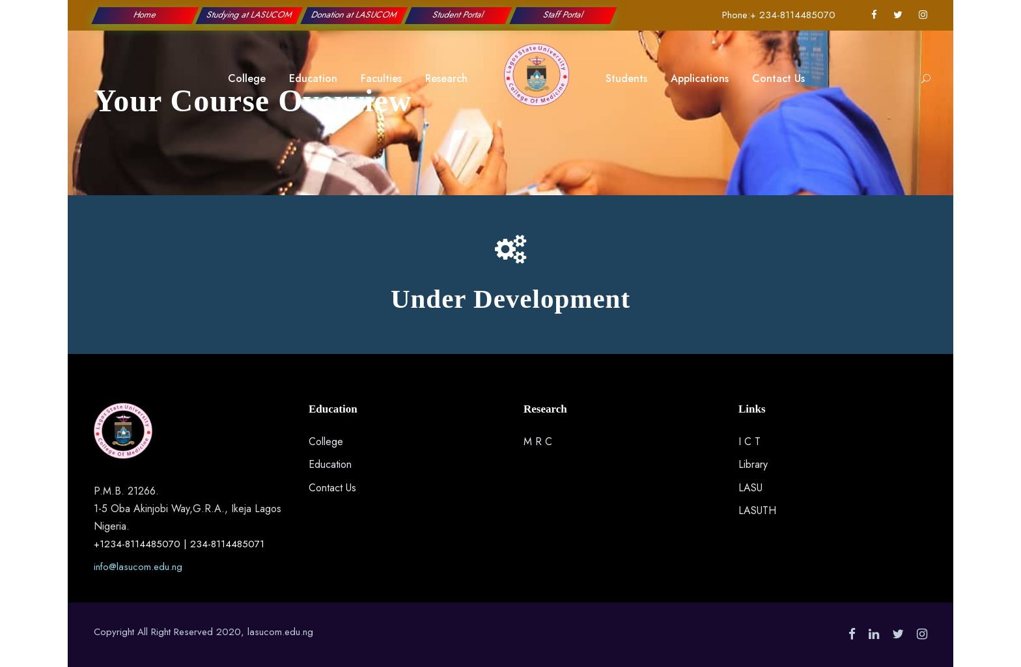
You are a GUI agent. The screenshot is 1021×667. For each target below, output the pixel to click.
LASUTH (757, 510)
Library (753, 464)
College (247, 78)
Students (626, 78)
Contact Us (778, 78)
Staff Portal (562, 14)
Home (145, 14)
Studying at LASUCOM (249, 14)
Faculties (381, 78)
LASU (750, 487)
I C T (749, 441)
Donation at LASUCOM (354, 14)
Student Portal (459, 14)
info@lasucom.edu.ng (138, 567)
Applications (700, 78)
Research (446, 78)
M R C (538, 441)
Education (313, 78)
